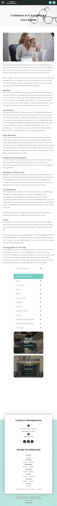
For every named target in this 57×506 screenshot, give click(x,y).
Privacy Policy (32, 498)
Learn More (28, 345)
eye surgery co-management (25, 319)
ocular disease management (25, 323)
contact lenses (21, 298)
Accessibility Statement (21, 498)
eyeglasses (19, 302)
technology (19, 328)
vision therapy (20, 285)
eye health (19, 306)
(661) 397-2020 (28, 436)
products (18, 315)
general (18, 289)
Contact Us (28, 369)
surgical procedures (22, 311)
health (18, 281)
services (18, 294)
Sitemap (40, 498)
